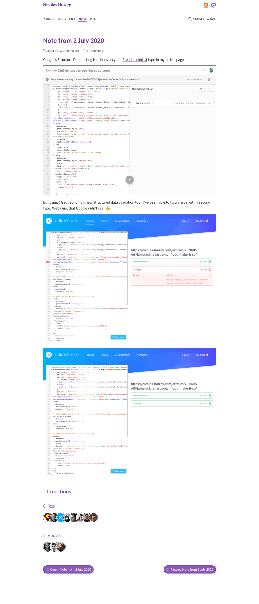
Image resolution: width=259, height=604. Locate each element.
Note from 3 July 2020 (189, 569)
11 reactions (95, 51)
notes (82, 18)
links (72, 18)
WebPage (59, 208)
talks (93, 18)
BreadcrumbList (134, 59)
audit (50, 51)
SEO (59, 51)
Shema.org (72, 51)
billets (62, 18)
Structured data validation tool (117, 202)
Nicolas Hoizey (57, 5)
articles (49, 18)
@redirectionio (70, 202)
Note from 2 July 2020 (68, 569)
